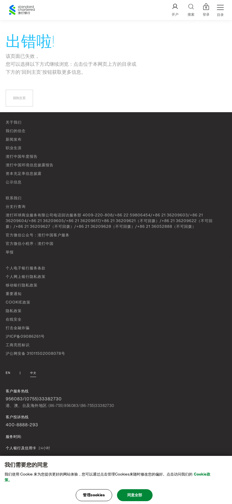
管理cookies (94, 497)
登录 (206, 10)
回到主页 (19, 98)
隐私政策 (14, 311)
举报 (10, 252)
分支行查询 (16, 206)
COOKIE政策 (18, 302)
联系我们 (14, 198)
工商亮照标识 (18, 345)
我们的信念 (16, 131)
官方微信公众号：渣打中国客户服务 (37, 235)
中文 (33, 373)
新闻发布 (14, 139)
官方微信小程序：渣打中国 (30, 243)
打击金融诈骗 (18, 328)
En (8, 373)
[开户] (175, 10)
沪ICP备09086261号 (25, 336)
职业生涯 (14, 148)
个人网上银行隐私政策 (26, 276)
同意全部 (134, 497)
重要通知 (14, 294)
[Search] (191, 10)
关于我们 (14, 122)
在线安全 (14, 319)
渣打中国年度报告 (22, 156)
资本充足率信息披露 (24, 173)
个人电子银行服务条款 (26, 268)
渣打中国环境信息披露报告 (30, 165)
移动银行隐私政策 (22, 285)
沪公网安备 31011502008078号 (35, 353)
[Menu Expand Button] (220, 10)
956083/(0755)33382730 (34, 399)
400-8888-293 (22, 425)
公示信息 (14, 182)
